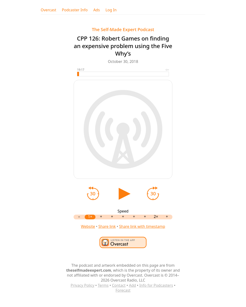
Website (88, 226)
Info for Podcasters (156, 285)
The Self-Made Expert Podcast (123, 29)
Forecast (122, 290)
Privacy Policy (82, 285)
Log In (110, 10)
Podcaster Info (75, 10)
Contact (119, 285)
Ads (96, 10)
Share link (107, 226)
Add (132, 285)
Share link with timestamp (142, 226)
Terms (103, 285)
